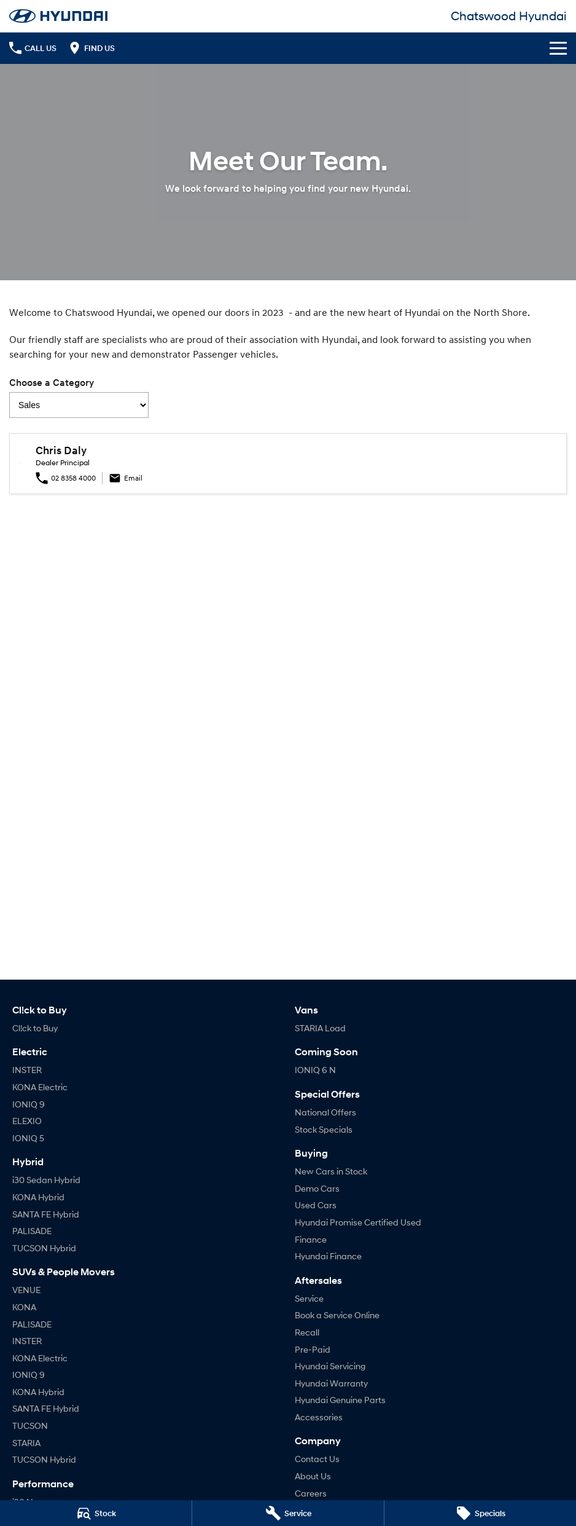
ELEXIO (27, 1120)
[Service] (288, 1513)
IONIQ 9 (28, 1104)
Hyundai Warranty (331, 1383)
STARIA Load (320, 1028)
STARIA (26, 1443)
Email (125, 478)
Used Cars (316, 1205)
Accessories (319, 1417)
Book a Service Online (337, 1315)
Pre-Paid (312, 1349)
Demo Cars (317, 1188)
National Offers (325, 1112)
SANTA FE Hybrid (45, 1214)
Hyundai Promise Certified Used (358, 1222)
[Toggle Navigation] (558, 48)
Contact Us (317, 1458)
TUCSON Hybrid (44, 1248)
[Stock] (96, 1513)
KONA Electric (40, 1087)
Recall (307, 1332)
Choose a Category (79, 397)
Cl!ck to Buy (35, 1028)
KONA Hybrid (38, 1197)
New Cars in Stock (331, 1171)
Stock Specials (323, 1129)
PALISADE (32, 1230)
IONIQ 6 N (315, 1069)
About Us (313, 1476)
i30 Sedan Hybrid (46, 1179)
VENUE (26, 1289)
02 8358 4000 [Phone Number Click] (66, 478)
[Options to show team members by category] (79, 405)
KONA (24, 1307)
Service (309, 1298)
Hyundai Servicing (330, 1366)
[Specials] (480, 1513)
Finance (311, 1239)
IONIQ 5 (28, 1138)
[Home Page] (58, 16)
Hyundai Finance (328, 1256)
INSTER (27, 1069)
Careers (311, 1493)
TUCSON (30, 1425)
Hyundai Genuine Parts (340, 1399)
